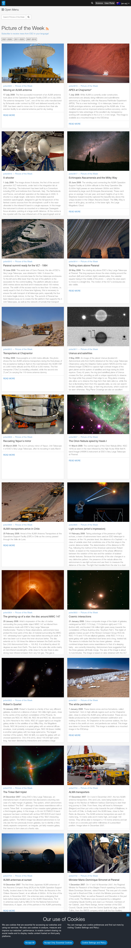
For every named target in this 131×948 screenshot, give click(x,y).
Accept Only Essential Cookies (58, 942)
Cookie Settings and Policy (94, 942)
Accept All (29, 942)
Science (99, 3)
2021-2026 (7, 39)
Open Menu (10, 9)
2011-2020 (19, 39)
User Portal (109, 3)
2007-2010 (31, 39)
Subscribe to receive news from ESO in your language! (25, 33)
